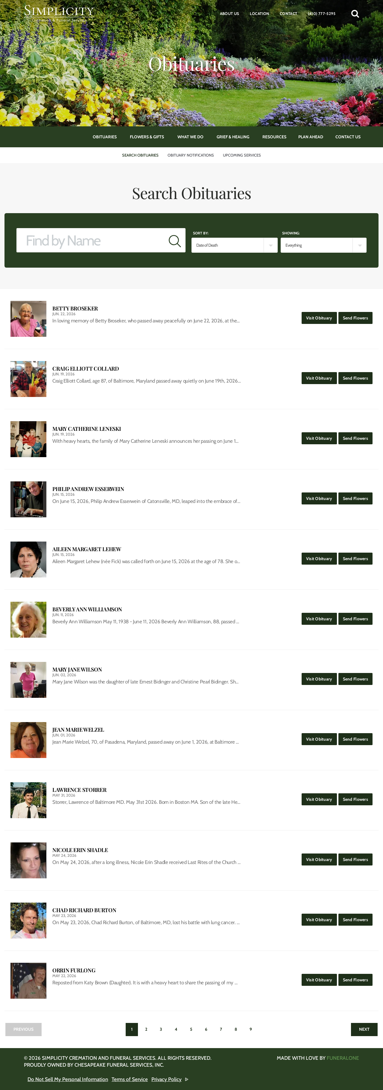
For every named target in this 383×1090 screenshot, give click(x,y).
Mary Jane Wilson (77, 669)
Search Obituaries (140, 155)
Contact (288, 13)
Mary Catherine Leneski (86, 429)
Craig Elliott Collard (85, 369)
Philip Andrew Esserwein (88, 489)
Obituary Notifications (191, 155)
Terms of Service (130, 1079)
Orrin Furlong (73, 970)
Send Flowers (358, 316)
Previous (23, 1029)
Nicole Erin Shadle (80, 850)
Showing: (291, 233)
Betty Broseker (75, 308)
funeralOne (343, 1058)
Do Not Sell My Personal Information (68, 1079)
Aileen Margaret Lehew (86, 549)
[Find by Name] (90, 240)
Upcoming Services (242, 155)
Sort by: (201, 233)
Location (259, 13)
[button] (355, 13)
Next (364, 1029)
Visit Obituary (321, 316)
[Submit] (175, 240)
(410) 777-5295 (321, 13)
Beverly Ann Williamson (87, 609)
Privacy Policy (166, 1079)
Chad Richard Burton (84, 910)
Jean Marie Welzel (78, 730)
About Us (229, 13)
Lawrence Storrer (79, 790)
